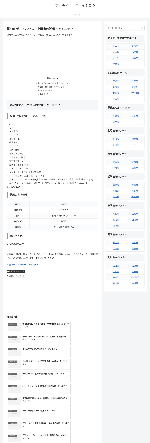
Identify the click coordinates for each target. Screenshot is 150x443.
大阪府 (116, 197)
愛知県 (135, 162)
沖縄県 (135, 283)
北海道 (116, 46)
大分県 (135, 266)
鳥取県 (116, 214)
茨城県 (116, 81)
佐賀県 (116, 272)
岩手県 (116, 58)
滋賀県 (116, 185)
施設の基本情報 (45, 91)
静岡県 (116, 168)
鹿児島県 (135, 277)
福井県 (135, 139)
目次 (49, 78)
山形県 (135, 52)
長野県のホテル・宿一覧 (15, 272)
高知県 (135, 248)
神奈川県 (135, 93)
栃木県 (116, 87)
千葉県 (135, 81)
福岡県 (116, 266)
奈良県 (135, 191)
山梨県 (116, 122)
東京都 (135, 87)
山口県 (135, 220)
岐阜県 (116, 162)
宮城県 (116, 64)
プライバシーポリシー (137, 436)
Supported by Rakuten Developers (22, 265)
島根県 (116, 220)
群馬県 (116, 93)
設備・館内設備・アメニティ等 (52, 87)
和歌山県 (135, 197)
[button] (142, 28)
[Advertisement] (52, 55)
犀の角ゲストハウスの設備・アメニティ (53, 83)
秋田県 (135, 46)
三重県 (135, 168)
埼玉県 (116, 99)
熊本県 (116, 283)
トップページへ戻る (119, 436)
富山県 (116, 139)
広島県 (135, 214)
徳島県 (116, 243)
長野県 (135, 116)
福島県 (135, 58)
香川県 (116, 248)
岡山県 (116, 225)
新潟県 (116, 116)
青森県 (116, 52)
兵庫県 (135, 185)
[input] (125, 27)
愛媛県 (135, 243)
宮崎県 (135, 272)
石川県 (116, 145)
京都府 (116, 191)
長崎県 (116, 277)
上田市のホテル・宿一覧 (15, 276)
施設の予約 (43, 94)
